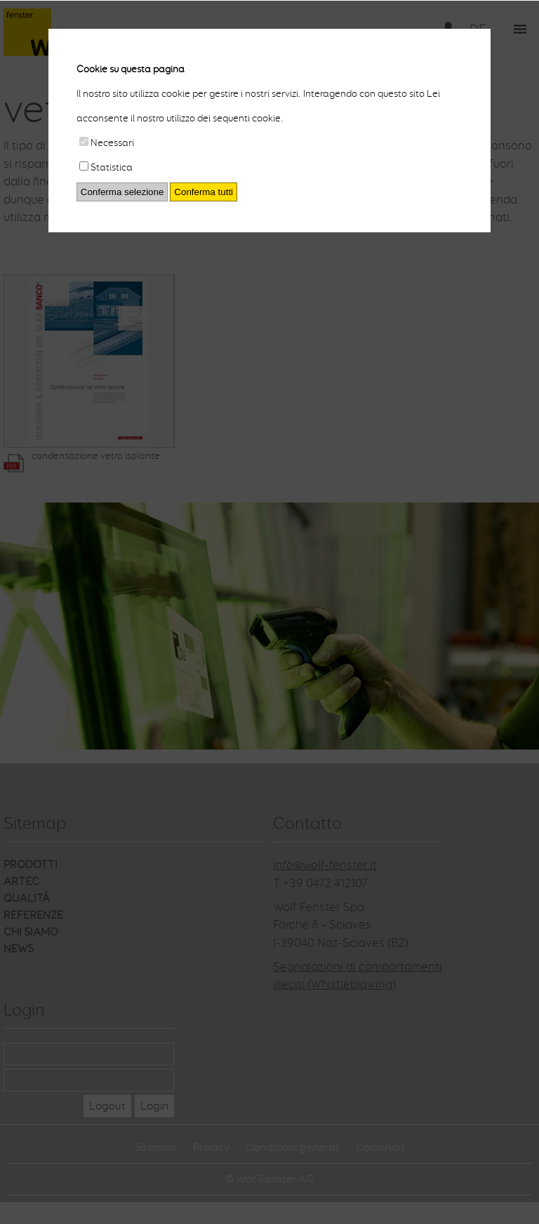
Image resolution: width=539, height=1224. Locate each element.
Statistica (106, 167)
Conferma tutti (203, 192)
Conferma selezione (122, 192)
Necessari (106, 143)
